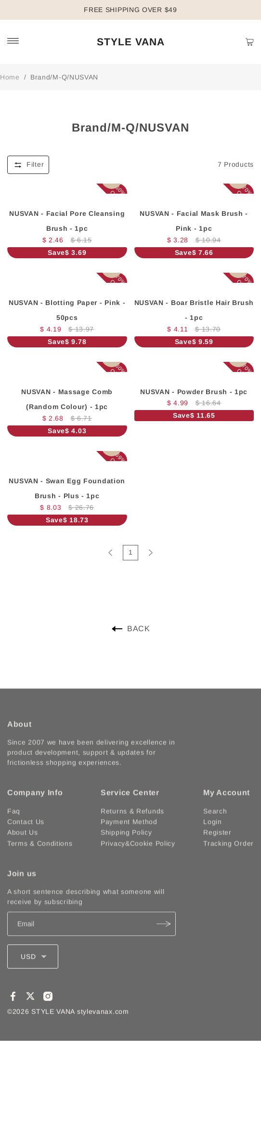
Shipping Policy (126, 849)
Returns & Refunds (132, 828)
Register (217, 849)
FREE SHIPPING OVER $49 (130, 9)
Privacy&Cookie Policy (138, 860)
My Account (226, 809)
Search (215, 828)
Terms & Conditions (40, 860)
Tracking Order (228, 860)
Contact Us (25, 838)
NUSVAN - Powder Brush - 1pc (194, 392)
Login (212, 838)
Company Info (35, 809)
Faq (13, 828)
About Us (22, 849)
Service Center (130, 809)
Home (10, 77)
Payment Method (129, 838)
